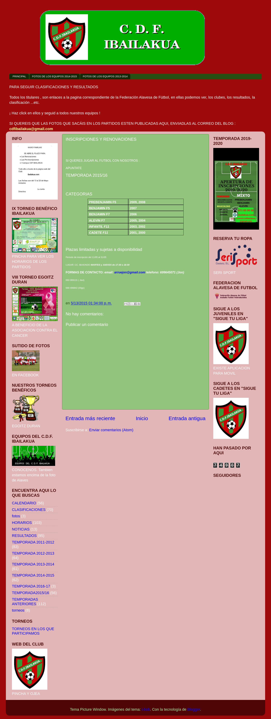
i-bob (146, 709)
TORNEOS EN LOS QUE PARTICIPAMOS (33, 631)
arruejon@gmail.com (129, 272)
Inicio (142, 418)
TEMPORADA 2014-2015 (33, 575)
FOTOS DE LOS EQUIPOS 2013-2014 (105, 76)
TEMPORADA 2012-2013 (33, 553)
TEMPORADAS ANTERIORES (25, 601)
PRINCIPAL (19, 76)
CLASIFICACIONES (28, 509)
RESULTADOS (24, 535)
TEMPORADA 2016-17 (31, 586)
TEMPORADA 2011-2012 (33, 542)
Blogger (193, 709)
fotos (16, 516)
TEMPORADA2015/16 (30, 593)
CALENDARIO (24, 503)
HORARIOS (22, 522)
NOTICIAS (21, 529)
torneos (18, 610)
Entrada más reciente (90, 418)
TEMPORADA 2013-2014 (33, 564)
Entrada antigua (187, 418)
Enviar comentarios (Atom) (111, 430)
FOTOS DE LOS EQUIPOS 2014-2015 (54, 76)
